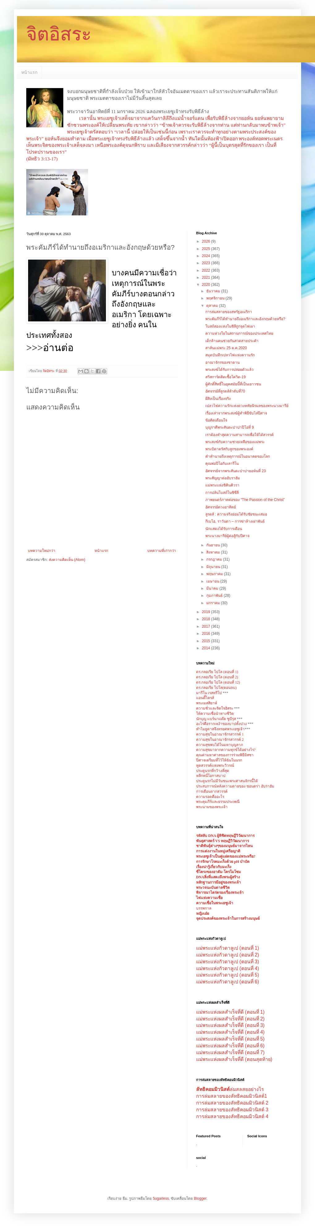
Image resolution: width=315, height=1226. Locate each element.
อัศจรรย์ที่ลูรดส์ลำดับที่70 (225, 391)
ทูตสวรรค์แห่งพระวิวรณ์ (215, 765)
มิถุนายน (213, 567)
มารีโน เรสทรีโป (209, 693)
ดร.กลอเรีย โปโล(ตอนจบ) (216, 687)
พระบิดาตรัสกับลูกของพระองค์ (229, 449)
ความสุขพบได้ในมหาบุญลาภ (219, 745)
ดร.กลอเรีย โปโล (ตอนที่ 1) (217, 672)
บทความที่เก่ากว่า (161, 551)
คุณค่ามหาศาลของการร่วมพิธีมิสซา (225, 755)
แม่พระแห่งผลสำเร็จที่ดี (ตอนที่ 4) (230, 1032)
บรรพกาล (203, 908)
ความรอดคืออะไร (210, 797)
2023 (206, 263)
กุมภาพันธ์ (215, 595)
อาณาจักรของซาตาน (222, 362)
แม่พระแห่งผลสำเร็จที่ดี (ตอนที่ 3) (230, 1025)
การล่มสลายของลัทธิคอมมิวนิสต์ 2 (232, 1102)
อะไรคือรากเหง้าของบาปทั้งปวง (222, 724)
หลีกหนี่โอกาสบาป (210, 776)
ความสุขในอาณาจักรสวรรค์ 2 (220, 739)
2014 (206, 648)
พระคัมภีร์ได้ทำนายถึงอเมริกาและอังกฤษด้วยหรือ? (245, 319)
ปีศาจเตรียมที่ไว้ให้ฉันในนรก (219, 760)
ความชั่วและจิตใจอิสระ (214, 708)
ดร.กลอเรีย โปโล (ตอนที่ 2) (217, 677)
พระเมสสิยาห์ (206, 703)
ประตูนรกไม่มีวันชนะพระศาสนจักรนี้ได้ (227, 781)
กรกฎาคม (214, 559)
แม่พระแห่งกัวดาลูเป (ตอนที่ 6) (227, 981)
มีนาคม (212, 588)
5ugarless (161, 1198)
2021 (206, 277)
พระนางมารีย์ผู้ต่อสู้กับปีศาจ (227, 536)
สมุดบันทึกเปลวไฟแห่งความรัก (230, 355)
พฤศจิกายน (215, 298)
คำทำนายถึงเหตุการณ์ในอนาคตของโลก (237, 456)
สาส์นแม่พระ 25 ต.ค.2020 (226, 348)
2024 (206, 256)
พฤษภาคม (215, 574)
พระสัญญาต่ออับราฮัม (222, 478)
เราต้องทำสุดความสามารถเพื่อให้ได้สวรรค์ (239, 435)
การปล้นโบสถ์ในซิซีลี (222, 492)
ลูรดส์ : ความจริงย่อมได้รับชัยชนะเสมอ (236, 514)
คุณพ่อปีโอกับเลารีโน (222, 463)
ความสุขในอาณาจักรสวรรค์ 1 (220, 734)
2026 (206, 241)
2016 (206, 633)
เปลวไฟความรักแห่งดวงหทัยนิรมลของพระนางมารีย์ (246, 406)
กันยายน (213, 545)
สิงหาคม (213, 552)
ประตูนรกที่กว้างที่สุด (212, 771)
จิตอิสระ (58, 34)
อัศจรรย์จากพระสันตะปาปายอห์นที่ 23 (235, 471)
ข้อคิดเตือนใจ (216, 420)
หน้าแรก (29, 72)
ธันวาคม (213, 291)
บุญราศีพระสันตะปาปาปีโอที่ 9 (229, 427)
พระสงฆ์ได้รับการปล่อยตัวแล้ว (229, 369)
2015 (206, 641)
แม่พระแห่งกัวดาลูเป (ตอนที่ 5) (227, 975)
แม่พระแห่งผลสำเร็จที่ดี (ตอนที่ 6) (230, 1045)
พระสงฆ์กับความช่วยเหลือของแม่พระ (235, 442)
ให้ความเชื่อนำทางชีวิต (215, 713)
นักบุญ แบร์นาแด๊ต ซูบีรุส (216, 719)
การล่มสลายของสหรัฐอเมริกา (228, 312)
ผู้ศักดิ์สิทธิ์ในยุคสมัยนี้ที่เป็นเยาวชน (233, 384)
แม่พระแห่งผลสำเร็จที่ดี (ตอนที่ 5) (230, 1038)
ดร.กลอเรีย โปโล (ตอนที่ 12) (218, 682)
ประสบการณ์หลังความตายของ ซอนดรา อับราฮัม (235, 786)
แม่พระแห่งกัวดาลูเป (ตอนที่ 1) (227, 948)
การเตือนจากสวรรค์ (212, 791)
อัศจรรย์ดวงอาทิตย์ (220, 507)
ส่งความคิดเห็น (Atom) (67, 560)
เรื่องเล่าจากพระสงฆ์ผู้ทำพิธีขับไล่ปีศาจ (236, 413)
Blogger (200, 1198)
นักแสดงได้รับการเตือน (223, 529)
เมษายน (213, 581)
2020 (206, 284)
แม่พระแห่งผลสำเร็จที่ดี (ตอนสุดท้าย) (234, 1059)
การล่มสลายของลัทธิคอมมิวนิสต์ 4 (232, 1116)
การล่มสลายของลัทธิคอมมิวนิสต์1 (231, 1096)
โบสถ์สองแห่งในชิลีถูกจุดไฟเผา (230, 326)
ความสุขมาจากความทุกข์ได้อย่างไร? (225, 750)
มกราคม (213, 603)
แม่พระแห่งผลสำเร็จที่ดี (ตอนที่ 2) (230, 1018)
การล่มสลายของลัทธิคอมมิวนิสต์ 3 (232, 1109)
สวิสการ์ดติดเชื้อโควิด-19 (225, 377)
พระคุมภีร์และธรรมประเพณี (218, 802)
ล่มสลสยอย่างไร (230, 1089)
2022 (206, 270)
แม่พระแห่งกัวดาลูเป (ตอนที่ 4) (227, 968)
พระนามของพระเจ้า (212, 807)
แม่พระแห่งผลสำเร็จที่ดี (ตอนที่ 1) (230, 1012)
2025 (206, 249)
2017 (206, 626)
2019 (206, 612)
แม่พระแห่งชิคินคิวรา (222, 485)
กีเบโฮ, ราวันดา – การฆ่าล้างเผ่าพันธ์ (235, 521)
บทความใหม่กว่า (41, 551)
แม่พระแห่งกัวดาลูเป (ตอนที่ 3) (227, 961)
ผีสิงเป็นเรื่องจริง (218, 399)
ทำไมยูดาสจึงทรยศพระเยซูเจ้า (220, 729)
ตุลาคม (212, 305)
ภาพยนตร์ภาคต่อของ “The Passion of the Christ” (245, 500)
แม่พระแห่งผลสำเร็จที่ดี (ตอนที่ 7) (230, 1052)
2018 (206, 619)
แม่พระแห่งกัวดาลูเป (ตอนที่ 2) (227, 954)
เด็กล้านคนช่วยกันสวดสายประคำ (231, 341)
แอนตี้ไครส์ (205, 698)
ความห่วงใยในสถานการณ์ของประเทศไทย (239, 333)
